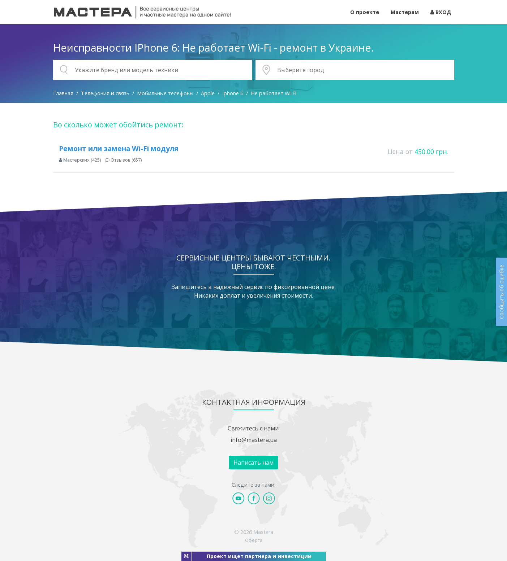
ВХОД (440, 12)
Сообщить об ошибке (501, 292)
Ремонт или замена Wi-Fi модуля (118, 148)
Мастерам (405, 12)
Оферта (253, 540)
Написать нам (253, 462)
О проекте (364, 12)
